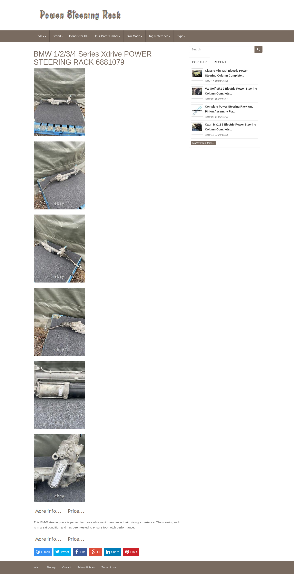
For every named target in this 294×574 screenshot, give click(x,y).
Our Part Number (107, 36)
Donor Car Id (79, 36)
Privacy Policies (86, 567)
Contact (66, 567)
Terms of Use (108, 567)
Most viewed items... (203, 143)
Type (181, 36)
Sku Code (134, 36)
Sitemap (51, 567)
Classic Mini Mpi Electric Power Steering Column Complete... (226, 73)
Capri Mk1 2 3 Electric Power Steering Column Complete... (230, 127)
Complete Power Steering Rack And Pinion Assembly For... (229, 109)
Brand (58, 36)
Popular (199, 62)
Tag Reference (160, 36)
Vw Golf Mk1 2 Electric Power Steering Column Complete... (231, 91)
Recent (220, 62)
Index (41, 36)
